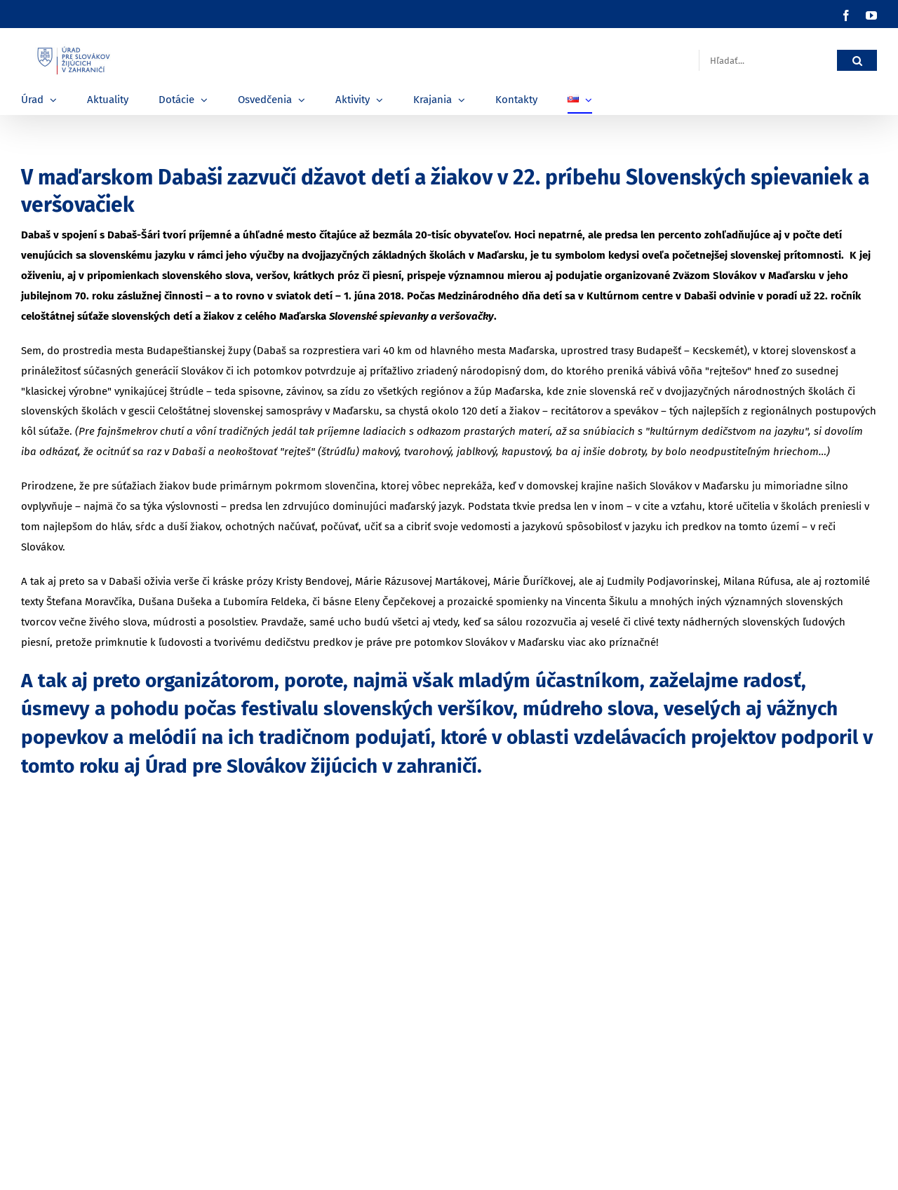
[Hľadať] (857, 61)
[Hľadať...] (768, 61)
